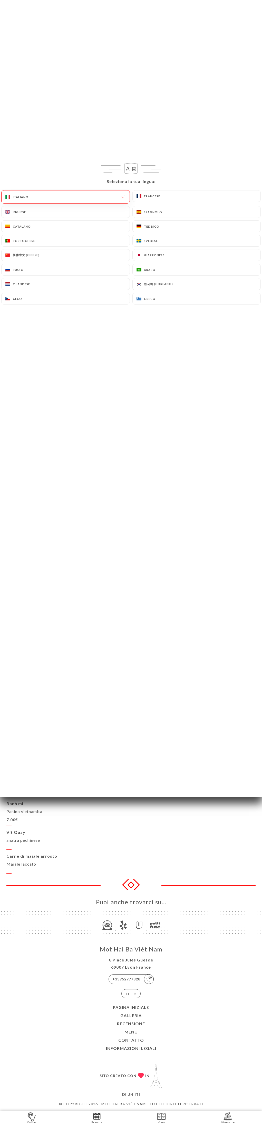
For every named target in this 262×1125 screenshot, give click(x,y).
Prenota (96, 1118)
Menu (131, 1031)
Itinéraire (228, 1118)
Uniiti (134, 1094)
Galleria (131, 1015)
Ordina (32, 1118)
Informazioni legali (131, 1048)
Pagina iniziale (131, 1007)
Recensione (131, 1023)
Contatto (131, 1040)
